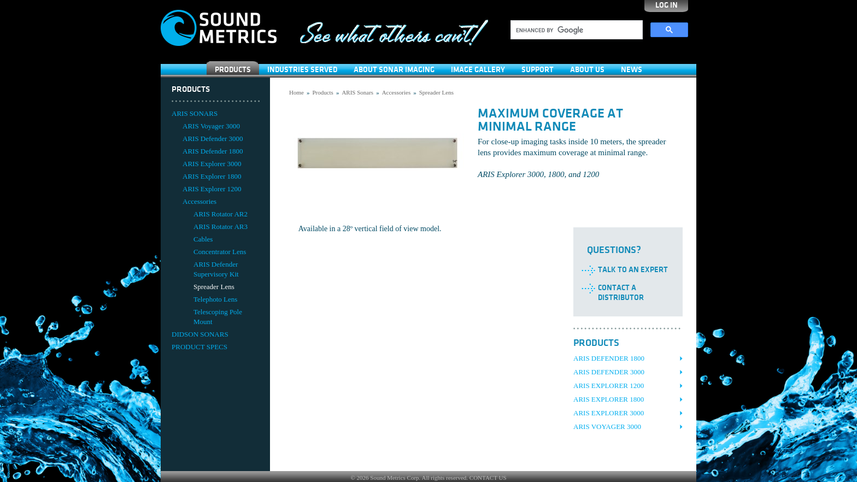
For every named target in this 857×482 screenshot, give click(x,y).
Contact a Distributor (621, 292)
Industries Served (302, 69)
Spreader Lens (213, 287)
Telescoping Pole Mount (217, 317)
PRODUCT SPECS (199, 347)
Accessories (199, 201)
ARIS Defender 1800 (213, 151)
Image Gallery (478, 69)
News (631, 69)
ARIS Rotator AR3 (220, 226)
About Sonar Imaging (394, 69)
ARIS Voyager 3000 (211, 126)
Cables (203, 239)
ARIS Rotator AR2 (220, 214)
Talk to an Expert (633, 269)
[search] (575, 30)
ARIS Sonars (357, 92)
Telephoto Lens (215, 299)
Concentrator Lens (219, 252)
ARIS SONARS (195, 113)
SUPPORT (537, 69)
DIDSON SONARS (200, 334)
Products (233, 69)
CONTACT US (488, 477)
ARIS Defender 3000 (213, 138)
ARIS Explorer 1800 (212, 176)
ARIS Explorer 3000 (212, 164)
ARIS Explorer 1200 (212, 189)
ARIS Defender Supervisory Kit (216, 269)
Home (296, 92)
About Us (587, 69)
